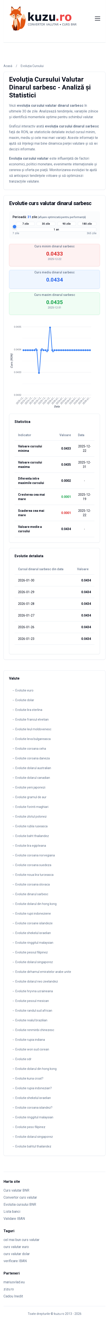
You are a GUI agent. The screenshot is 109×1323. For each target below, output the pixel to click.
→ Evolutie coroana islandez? (32, 1107)
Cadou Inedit (13, 1296)
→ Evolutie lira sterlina (27, 710)
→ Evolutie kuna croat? (27, 1078)
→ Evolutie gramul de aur (29, 797)
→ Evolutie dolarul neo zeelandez (35, 981)
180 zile (87, 223)
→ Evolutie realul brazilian (29, 1020)
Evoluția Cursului (32, 66)
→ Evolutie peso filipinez (28, 1127)
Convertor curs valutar (20, 1197)
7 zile (25, 223)
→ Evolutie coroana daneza (31, 758)
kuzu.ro (59, 1314)
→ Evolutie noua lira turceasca (33, 874)
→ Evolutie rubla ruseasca (30, 826)
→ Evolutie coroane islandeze (32, 923)
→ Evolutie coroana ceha (29, 748)
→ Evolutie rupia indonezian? (32, 1088)
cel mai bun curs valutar (21, 1240)
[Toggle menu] (97, 18)
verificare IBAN (15, 1261)
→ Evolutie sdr (21, 1059)
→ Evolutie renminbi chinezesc (33, 1030)
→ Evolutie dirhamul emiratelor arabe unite (41, 972)
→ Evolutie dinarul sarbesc (30, 894)
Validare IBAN (14, 1218)
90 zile (67, 223)
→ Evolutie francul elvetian (30, 719)
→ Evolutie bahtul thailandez (31, 1146)
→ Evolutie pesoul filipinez (30, 952)
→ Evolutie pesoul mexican (30, 1001)
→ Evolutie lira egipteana (29, 845)
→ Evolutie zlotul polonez (29, 816)
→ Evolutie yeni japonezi (28, 787)
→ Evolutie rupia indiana (28, 1039)
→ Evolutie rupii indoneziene (31, 913)
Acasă (8, 66)
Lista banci (12, 1211)
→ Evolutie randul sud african (32, 1010)
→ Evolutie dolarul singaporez (32, 962)
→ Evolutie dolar (23, 700)
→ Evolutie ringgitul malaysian (32, 942)
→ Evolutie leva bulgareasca (31, 739)
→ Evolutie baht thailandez (30, 836)
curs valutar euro (16, 1247)
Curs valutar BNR (16, 1190)
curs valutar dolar (17, 1254)
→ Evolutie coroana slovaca (31, 884)
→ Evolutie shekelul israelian (31, 933)
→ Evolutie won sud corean (30, 1049)
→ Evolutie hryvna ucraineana (32, 991)
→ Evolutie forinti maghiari (30, 807)
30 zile (46, 223)
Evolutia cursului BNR (20, 1204)
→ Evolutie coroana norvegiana (33, 855)
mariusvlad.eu (14, 1282)
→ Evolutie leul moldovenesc (31, 729)
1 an (56, 229)
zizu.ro (9, 1289)
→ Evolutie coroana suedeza (31, 865)
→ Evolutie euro (22, 690)
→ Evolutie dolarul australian (31, 768)
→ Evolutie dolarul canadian (31, 777)
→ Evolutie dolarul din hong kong (34, 904)
